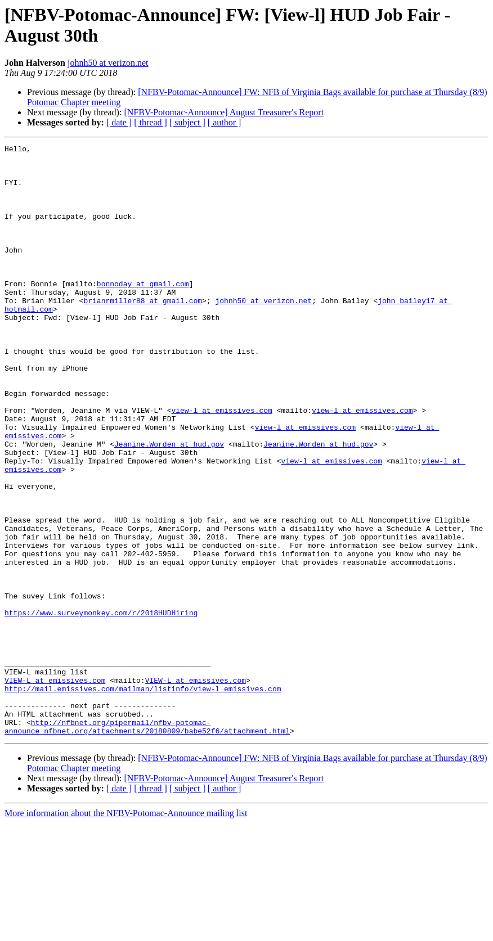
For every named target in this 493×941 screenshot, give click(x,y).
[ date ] (119, 122)
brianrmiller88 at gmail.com (142, 332)
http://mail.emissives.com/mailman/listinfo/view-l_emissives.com (143, 798)
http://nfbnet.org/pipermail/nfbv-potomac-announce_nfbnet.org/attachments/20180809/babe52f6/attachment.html (147, 844)
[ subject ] (187, 122)
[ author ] (224, 122)
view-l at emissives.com (221, 464)
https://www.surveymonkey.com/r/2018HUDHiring (101, 707)
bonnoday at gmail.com (143, 312)
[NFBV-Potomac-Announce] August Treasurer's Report (224, 112)
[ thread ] (150, 122)
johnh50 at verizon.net (108, 62)
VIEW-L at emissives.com (55, 788)
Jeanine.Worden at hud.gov (169, 504)
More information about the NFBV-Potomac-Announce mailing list (126, 931)
